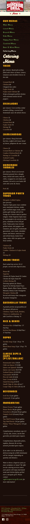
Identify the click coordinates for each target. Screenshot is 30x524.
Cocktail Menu (9, 44)
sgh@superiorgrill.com (13, 479)
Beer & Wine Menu (11, 47)
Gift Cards (6, 508)
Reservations (16, 510)
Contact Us (16, 508)
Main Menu (8, 25)
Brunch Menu (9, 32)
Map (3, 516)
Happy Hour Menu (11, 40)
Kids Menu (7, 36)
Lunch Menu (8, 29)
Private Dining (7, 511)
